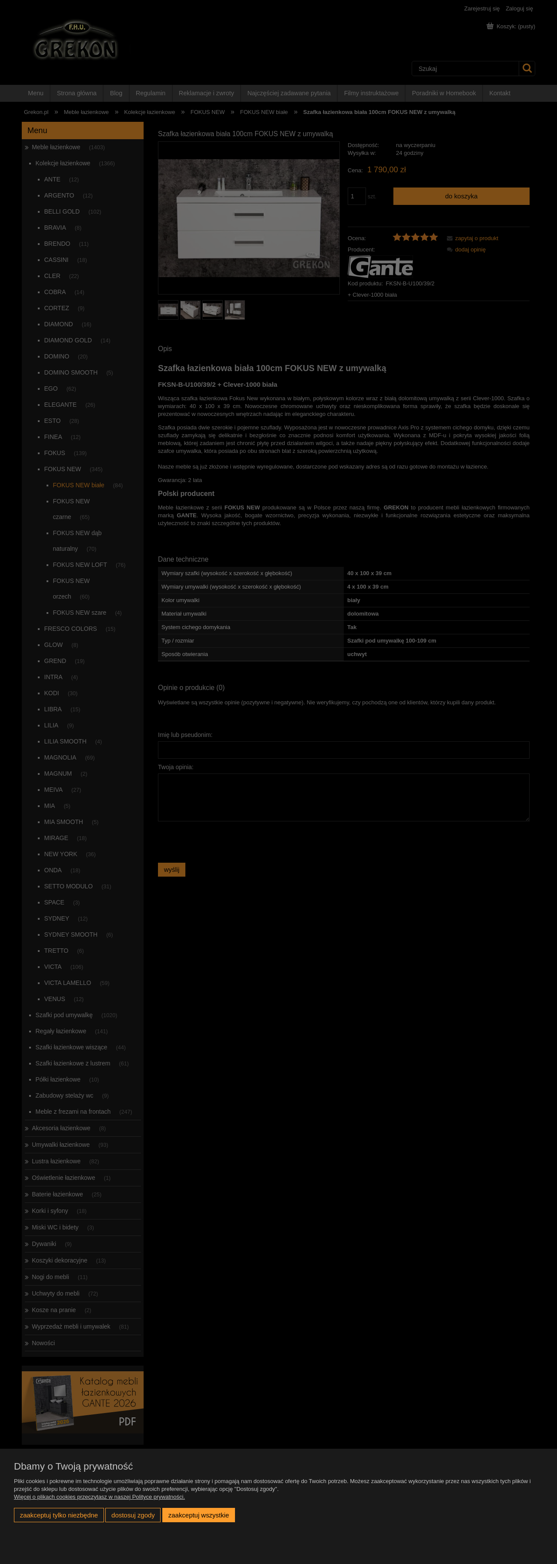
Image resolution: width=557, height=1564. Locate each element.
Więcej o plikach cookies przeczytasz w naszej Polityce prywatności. (99, 1497)
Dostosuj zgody (133, 1515)
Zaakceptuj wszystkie (198, 1515)
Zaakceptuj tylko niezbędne (59, 1515)
